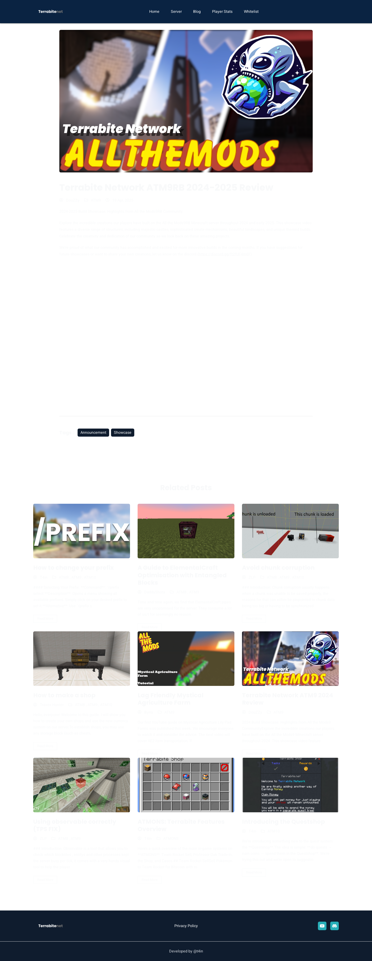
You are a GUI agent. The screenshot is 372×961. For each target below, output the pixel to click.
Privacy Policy (186, 926)
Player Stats (222, 11)
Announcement (93, 432)
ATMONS (171, 838)
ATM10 (90, 577)
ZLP (249, 577)
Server (176, 11)
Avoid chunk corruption (278, 568)
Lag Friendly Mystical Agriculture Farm (171, 699)
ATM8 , (65, 577)
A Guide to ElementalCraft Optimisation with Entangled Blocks (182, 575)
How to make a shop (64, 695)
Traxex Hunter (48, 705)
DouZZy (69, 200)
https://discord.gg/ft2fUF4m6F (225, 254)
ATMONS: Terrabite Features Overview (181, 825)
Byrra (145, 712)
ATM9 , (77, 577)
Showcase (122, 432)
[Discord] (334, 926)
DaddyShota (151, 592)
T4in (40, 577)
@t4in (198, 951)
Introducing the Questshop (283, 822)
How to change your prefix (73, 568)
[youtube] (322, 926)
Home (154, 11)
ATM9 (96, 200)
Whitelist (251, 11)
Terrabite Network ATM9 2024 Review (287, 699)
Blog (197, 11)
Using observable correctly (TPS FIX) (74, 825)
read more (45, 618)
